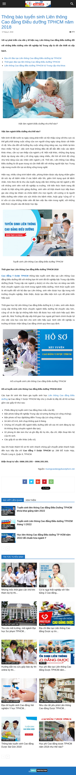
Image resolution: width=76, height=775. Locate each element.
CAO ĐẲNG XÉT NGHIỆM (10, 701)
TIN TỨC (43, 586)
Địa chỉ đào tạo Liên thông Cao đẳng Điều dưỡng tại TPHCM (32, 58)
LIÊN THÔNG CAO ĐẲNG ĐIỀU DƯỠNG (7, 513)
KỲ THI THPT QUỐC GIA (10, 586)
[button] (72, 4)
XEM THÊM (31, 500)
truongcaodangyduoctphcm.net (60, 469)
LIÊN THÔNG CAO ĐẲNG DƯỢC (50, 701)
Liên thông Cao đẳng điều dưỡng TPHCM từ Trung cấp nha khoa (34, 65)
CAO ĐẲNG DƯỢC (8, 740)
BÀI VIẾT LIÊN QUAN (12, 500)
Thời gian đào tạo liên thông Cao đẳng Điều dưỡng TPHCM (32, 62)
